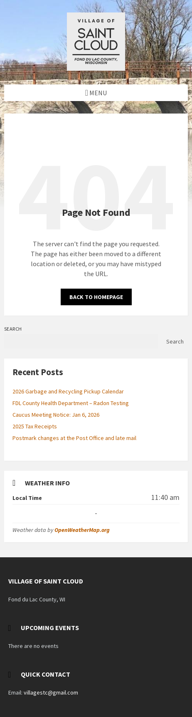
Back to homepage (96, 297)
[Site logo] (96, 68)
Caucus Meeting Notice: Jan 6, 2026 (55, 414)
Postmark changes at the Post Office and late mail (74, 438)
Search (13, 329)
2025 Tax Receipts (34, 426)
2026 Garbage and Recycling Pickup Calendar (68, 391)
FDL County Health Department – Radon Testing (70, 403)
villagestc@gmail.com (51, 692)
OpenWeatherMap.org (82, 530)
